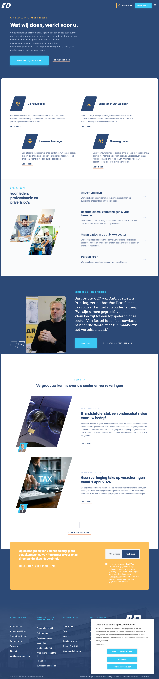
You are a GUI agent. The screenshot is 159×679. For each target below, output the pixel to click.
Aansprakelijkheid (18, 618)
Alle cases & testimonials (117, 343)
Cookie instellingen (87, 664)
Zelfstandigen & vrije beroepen (45, 606)
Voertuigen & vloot (18, 623)
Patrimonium (16, 613)
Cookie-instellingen (122, 667)
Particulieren (70, 605)
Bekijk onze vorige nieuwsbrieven (37, 566)
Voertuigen (68, 613)
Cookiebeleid (100, 652)
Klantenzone (95, 618)
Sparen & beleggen (72, 638)
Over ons (128, 625)
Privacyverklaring (102, 648)
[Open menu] (155, 5)
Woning (66, 618)
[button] (21, 344)
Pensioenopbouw (45, 625)
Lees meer (15, 126)
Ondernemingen (18, 605)
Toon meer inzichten (79, 533)
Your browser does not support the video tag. (114, 54)
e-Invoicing (95, 623)
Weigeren (137, 659)
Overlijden (41, 630)
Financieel (15, 638)
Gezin (66, 623)
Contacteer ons (143, 5)
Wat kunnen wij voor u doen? (29, 60)
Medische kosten (44, 635)
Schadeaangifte (97, 613)
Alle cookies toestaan (108, 659)
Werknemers (16, 628)
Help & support (98, 605)
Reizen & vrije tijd (71, 633)
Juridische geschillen (20, 643)
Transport (14, 633)
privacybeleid (115, 576)
